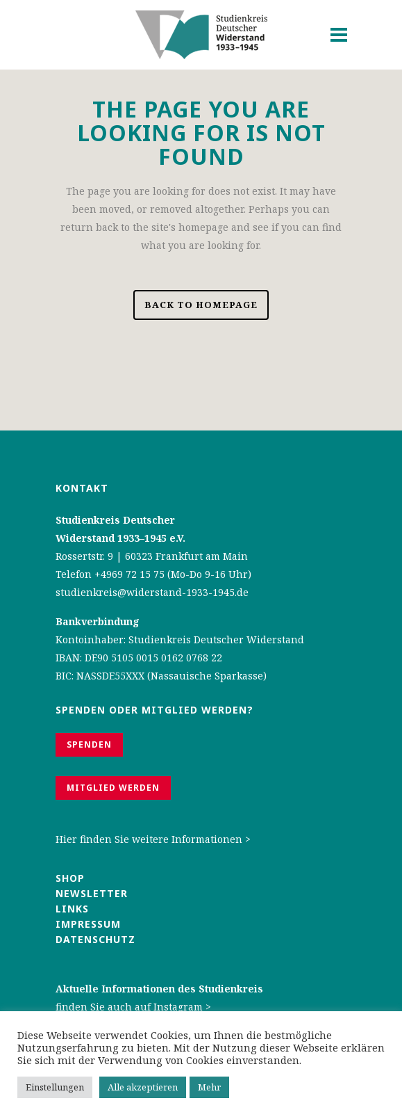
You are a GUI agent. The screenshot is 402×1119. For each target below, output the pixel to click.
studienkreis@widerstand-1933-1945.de (152, 592)
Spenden (89, 744)
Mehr (209, 1087)
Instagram (178, 1006)
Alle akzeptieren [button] (143, 1087)
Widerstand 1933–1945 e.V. (120, 538)
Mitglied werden (113, 788)
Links (74, 908)
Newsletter (92, 893)
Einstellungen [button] (55, 1087)
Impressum (88, 924)
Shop (70, 878)
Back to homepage (201, 304)
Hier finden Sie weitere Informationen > (153, 839)
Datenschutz (95, 939)
